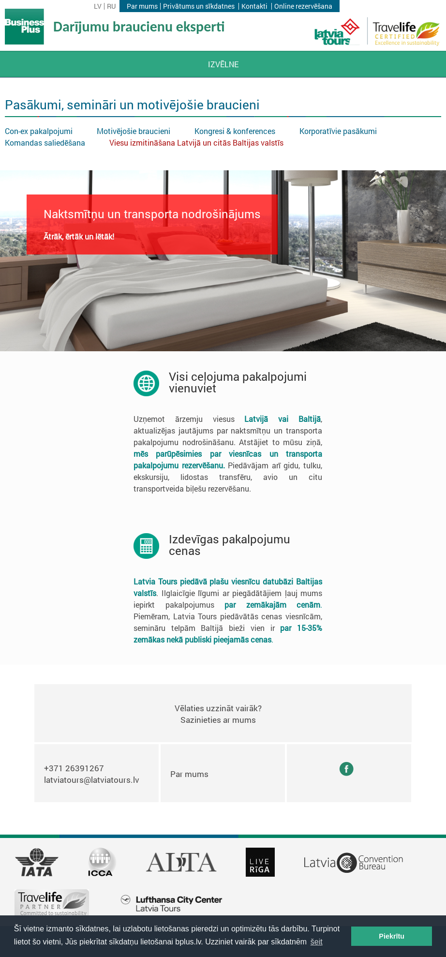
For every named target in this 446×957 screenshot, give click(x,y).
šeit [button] (317, 942)
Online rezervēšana (303, 6)
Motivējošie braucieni (133, 131)
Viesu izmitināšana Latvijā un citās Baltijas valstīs (196, 142)
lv (98, 6)
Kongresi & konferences (234, 131)
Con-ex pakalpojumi (39, 131)
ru (111, 6)
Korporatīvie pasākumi (338, 131)
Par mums (142, 6)
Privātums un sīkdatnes (199, 6)
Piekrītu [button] (391, 936)
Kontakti (254, 6)
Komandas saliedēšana (45, 142)
